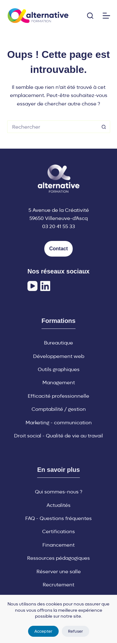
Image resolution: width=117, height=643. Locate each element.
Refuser (75, 631)
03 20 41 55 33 (58, 226)
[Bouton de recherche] (104, 126)
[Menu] (106, 15)
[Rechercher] (90, 16)
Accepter (43, 631)
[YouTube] (32, 286)
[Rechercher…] (52, 126)
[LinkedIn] (45, 286)
